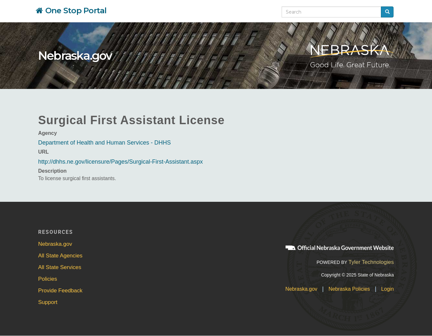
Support (48, 302)
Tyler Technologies (371, 262)
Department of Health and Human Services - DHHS (104, 142)
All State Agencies (60, 256)
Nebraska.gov (75, 56)
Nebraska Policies (349, 289)
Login (387, 289)
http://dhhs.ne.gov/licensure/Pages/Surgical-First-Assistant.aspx (120, 161)
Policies (47, 279)
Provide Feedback (60, 290)
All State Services (59, 267)
